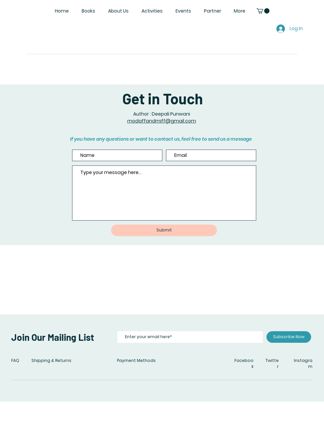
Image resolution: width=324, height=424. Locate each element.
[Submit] (164, 230)
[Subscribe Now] (288, 337)
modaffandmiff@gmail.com (161, 121)
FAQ (15, 360)
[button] (263, 11)
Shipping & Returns (51, 360)
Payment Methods (136, 360)
